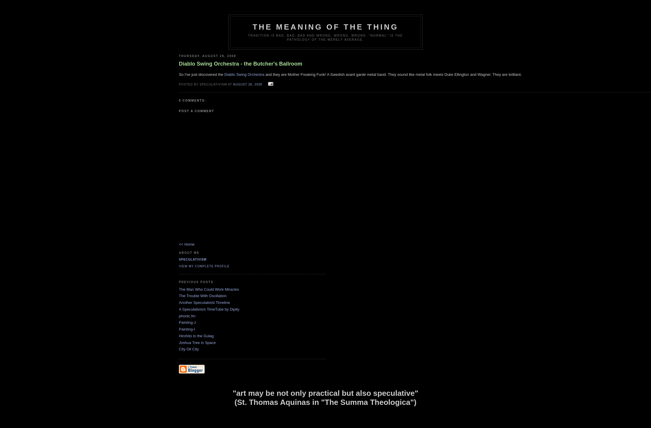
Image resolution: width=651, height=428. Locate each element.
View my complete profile (204, 266)
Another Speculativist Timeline (204, 302)
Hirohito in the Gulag (196, 336)
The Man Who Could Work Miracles (209, 289)
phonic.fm (187, 316)
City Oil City (189, 349)
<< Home (186, 244)
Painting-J (187, 322)
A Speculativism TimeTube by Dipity (209, 309)
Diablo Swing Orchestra (244, 74)
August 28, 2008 (247, 84)
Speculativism (193, 259)
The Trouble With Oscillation (203, 296)
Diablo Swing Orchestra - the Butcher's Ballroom (240, 64)
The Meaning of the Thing (325, 27)
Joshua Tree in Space (197, 342)
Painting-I (187, 329)
